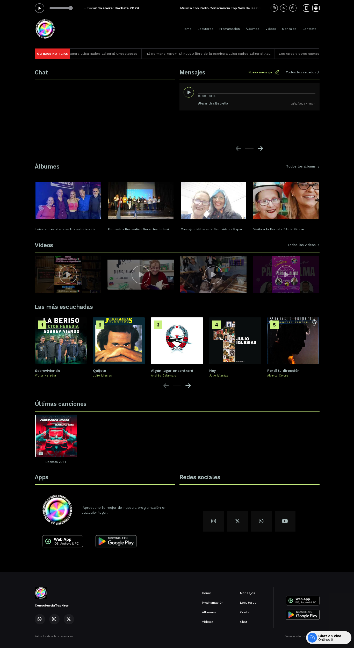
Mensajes (289, 29)
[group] (68, 204)
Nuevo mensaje (264, 72)
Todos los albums (302, 166)
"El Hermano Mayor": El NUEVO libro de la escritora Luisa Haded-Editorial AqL (216, 53)
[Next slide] (260, 148)
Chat (243, 622)
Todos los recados (302, 72)
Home (187, 29)
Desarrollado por (302, 636)
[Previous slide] (238, 148)
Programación (229, 29)
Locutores (205, 29)
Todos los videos (303, 245)
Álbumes (252, 29)
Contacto (309, 29)
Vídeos (270, 29)
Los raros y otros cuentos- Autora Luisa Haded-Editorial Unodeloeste (89, 53)
